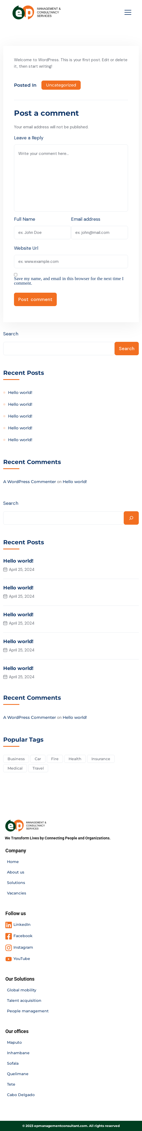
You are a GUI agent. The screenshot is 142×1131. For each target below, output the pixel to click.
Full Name (24, 219)
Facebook (23, 935)
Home (13, 861)
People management (28, 1011)
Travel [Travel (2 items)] (38, 768)
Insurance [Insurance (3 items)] (100, 758)
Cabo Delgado (21, 1094)
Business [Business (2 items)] (16, 758)
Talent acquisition (24, 1000)
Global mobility (21, 990)
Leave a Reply (28, 138)
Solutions (16, 882)
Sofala (13, 1063)
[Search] (131, 518)
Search (10, 334)
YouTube (21, 958)
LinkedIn (22, 924)
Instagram (23, 947)
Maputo (14, 1042)
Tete (11, 1084)
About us (15, 872)
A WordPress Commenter (29, 481)
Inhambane (18, 1052)
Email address (85, 219)
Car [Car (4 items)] (38, 758)
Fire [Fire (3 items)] (55, 758)
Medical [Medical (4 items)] (15, 768)
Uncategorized (61, 85)
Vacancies (16, 893)
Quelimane (18, 1073)
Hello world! (20, 392)
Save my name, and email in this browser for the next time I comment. (68, 280)
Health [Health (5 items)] (75, 758)
